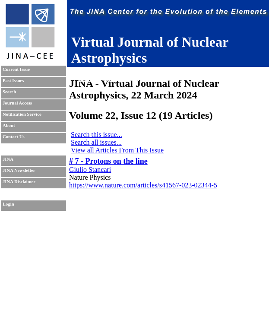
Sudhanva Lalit (127, 70)
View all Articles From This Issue (117, 150)
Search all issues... (96, 142)
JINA (8, 159)
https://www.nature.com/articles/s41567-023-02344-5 (143, 185)
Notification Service (22, 114)
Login (8, 204)
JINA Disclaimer (19, 181)
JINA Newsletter (19, 170)
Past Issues (13, 80)
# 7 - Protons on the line (108, 161)
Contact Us (14, 136)
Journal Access (17, 103)
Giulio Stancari (90, 169)
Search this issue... (96, 134)
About (9, 125)
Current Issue (16, 69)
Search (9, 91)
